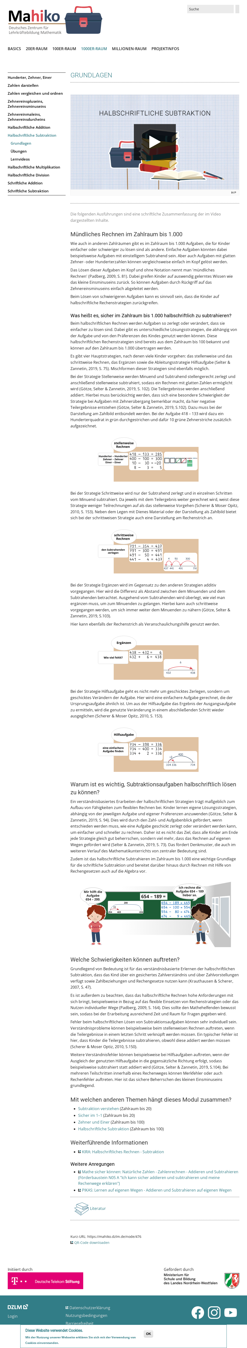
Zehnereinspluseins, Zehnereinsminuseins (27, 104)
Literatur (98, 1210)
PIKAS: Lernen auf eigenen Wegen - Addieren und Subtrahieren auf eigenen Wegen (157, 1190)
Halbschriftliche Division (28, 175)
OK (148, 1334)
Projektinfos (165, 48)
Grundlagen (21, 143)
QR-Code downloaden (92, 1242)
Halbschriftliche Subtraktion (32, 135)
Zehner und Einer (94, 1122)
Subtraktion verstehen (98, 1108)
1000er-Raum (94, 48)
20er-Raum (37, 48)
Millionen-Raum (129, 48)
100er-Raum (64, 48)
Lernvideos (20, 159)
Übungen (19, 151)
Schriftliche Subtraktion (28, 191)
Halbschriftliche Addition (29, 127)
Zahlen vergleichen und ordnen (35, 93)
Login (13, 1316)
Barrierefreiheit (80, 1323)
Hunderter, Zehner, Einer (30, 77)
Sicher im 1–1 (90, 1115)
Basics (14, 48)
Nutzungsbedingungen (86, 1315)
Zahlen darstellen (23, 85)
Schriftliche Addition (25, 183)
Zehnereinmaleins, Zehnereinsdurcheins (26, 117)
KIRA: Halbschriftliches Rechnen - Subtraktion (123, 1151)
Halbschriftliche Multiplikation (34, 167)
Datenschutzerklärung (89, 1307)
